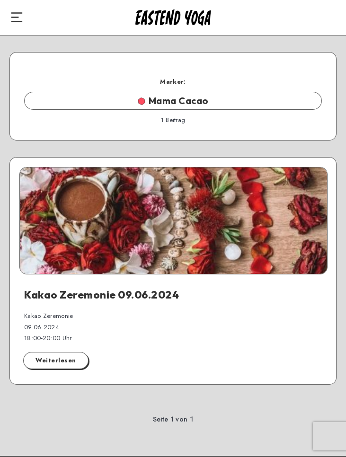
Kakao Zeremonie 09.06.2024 (101, 294)
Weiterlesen (55, 360)
